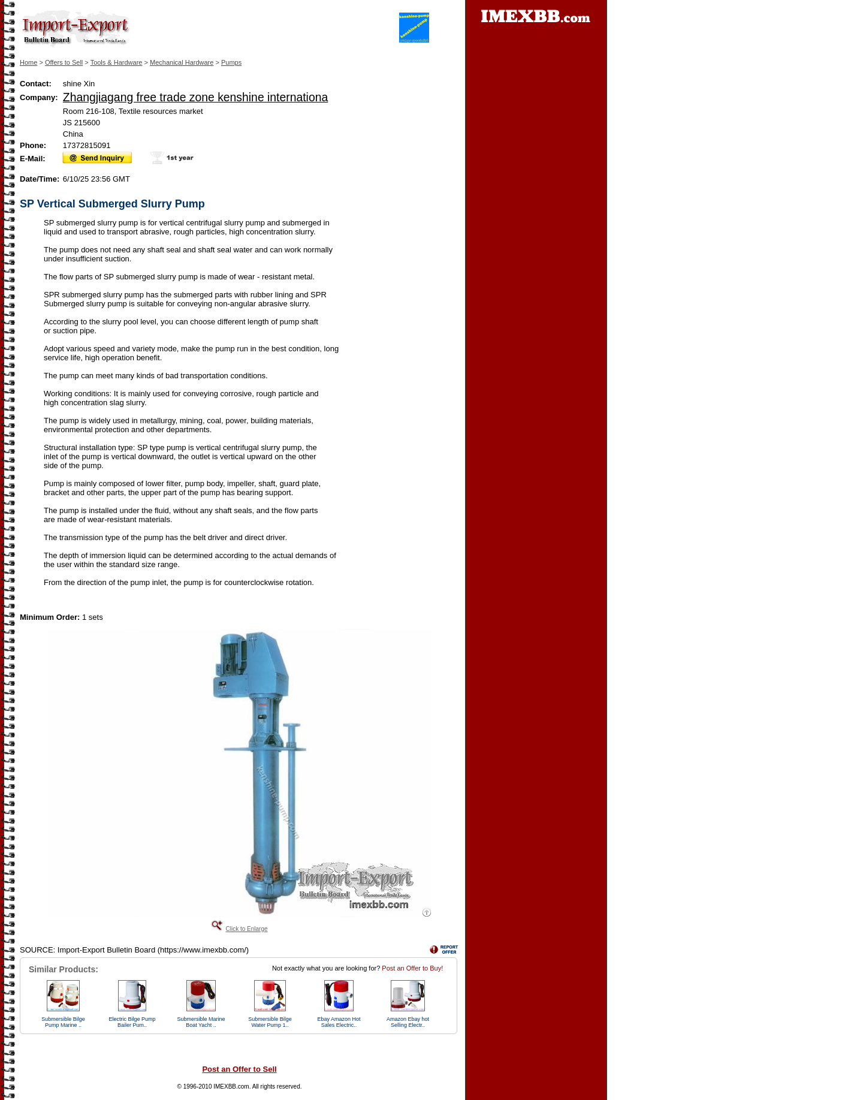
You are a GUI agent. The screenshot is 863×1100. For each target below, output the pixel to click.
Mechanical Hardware (181, 62)
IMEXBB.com (231, 1086)
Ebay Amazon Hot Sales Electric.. (338, 1022)
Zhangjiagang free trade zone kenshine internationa (195, 97)
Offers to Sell (64, 62)
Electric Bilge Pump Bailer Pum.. (131, 1022)
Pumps (231, 62)
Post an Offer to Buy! (412, 968)
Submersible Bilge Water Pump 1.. (270, 1022)
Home (28, 62)
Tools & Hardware (116, 62)
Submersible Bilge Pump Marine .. (63, 1022)
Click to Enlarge (246, 929)
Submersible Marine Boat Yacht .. (201, 1022)
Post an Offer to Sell (239, 1069)
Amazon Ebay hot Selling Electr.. (408, 1022)
